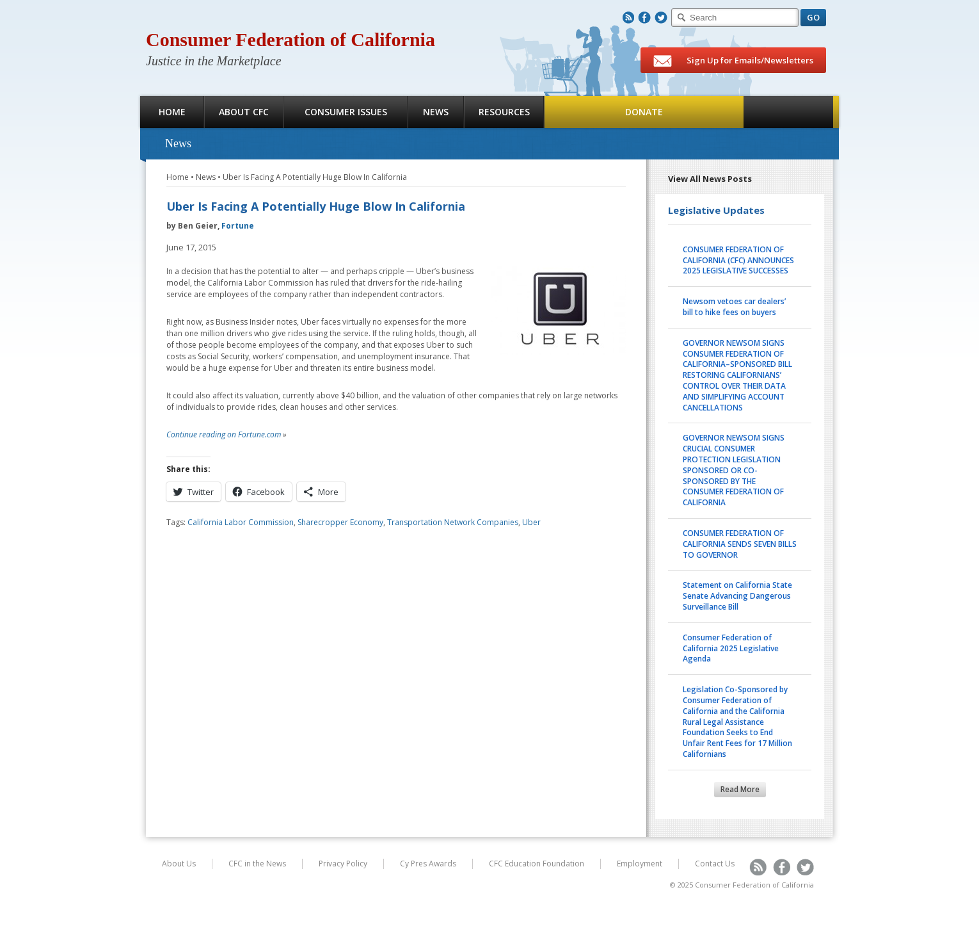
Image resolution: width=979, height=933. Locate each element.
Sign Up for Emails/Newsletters (733, 60)
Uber (531, 522)
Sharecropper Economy (340, 522)
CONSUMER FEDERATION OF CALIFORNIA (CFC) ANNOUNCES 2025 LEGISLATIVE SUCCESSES (738, 260)
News (436, 112)
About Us (179, 863)
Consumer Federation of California (290, 39)
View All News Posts (710, 178)
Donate (644, 112)
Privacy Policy (343, 863)
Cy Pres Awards (428, 863)
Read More (740, 789)
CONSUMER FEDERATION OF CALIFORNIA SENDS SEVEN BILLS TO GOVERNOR (740, 544)
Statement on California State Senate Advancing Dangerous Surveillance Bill (737, 596)
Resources (504, 112)
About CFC (244, 112)
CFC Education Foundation (536, 863)
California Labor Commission (240, 522)
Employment (639, 863)
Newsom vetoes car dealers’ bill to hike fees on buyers (734, 307)
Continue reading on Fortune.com (223, 434)
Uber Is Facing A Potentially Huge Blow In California (315, 177)
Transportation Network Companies (452, 522)
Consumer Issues (346, 112)
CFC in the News (257, 863)
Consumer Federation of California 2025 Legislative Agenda (731, 648)
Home (172, 112)
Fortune (237, 225)
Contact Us (715, 863)
